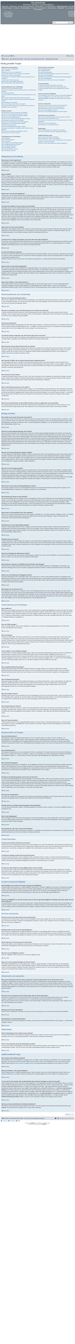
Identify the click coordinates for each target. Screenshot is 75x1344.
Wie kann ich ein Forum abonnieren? (47, 123)
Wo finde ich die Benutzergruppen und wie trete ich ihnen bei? (53, 73)
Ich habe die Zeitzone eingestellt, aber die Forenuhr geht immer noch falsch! (19, 95)
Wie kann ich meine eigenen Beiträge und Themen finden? (52, 111)
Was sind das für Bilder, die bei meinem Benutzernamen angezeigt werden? (18, 100)
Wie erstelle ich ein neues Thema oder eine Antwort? (15, 112)
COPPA (18, 209)
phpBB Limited (5, 353)
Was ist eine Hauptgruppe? (45, 78)
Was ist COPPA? (6, 70)
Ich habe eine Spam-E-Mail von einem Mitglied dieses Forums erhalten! (53, 89)
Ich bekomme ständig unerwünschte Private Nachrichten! (52, 86)
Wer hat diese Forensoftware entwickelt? (48, 137)
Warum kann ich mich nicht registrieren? (11, 72)
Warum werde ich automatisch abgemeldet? (12, 81)
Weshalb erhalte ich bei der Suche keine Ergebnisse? (51, 106)
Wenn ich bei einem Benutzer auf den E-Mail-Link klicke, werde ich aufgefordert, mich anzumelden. (18, 106)
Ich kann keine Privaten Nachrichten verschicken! (50, 85)
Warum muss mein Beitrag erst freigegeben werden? (15, 131)
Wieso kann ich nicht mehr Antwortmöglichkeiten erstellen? (16, 118)
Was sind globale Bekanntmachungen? (11, 144)
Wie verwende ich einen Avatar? (9, 102)
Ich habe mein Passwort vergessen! (10, 80)
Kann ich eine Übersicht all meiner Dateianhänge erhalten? (52, 131)
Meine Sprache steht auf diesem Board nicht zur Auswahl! (16, 97)
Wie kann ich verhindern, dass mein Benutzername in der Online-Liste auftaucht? (19, 90)
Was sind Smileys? (6, 141)
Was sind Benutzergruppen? (45, 72)
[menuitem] (13, 56)
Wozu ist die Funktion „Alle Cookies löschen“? (13, 83)
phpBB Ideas (9, 1074)
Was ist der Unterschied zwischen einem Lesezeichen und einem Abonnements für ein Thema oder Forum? (54, 117)
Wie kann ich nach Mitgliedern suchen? (48, 110)
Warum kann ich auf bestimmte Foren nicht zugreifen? (15, 121)
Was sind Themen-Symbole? (9, 150)
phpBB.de (17, 353)
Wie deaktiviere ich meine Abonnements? (48, 124)
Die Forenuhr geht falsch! (8, 93)
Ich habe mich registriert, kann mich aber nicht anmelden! (16, 73)
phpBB (32, 1123)
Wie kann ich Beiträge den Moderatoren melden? (14, 126)
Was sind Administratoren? (44, 69)
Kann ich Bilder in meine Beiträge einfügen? (12, 142)
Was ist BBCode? (6, 138)
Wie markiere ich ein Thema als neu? (11, 132)
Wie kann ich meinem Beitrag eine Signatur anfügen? (15, 115)
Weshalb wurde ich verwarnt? (9, 125)
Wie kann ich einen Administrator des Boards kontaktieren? (52, 143)
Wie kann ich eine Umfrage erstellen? (11, 117)
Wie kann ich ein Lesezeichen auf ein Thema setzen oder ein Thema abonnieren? (55, 120)
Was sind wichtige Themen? (8, 147)
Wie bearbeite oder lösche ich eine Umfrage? (13, 120)
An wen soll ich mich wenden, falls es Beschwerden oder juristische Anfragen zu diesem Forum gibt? (54, 140)
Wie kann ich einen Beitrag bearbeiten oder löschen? (15, 114)
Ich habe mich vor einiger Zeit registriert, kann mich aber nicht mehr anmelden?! (18, 77)
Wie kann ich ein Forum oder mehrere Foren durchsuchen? (53, 105)
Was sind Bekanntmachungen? (9, 146)
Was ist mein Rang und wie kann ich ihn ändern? (14, 104)
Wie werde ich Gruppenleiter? (45, 75)
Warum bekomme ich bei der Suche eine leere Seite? (51, 108)
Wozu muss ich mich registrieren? (10, 69)
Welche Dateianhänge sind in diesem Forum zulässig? (51, 130)
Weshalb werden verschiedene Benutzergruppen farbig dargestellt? (54, 76)
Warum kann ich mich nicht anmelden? (11, 75)
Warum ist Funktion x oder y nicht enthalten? (49, 138)
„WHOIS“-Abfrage (51, 1085)
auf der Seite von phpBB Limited (24, 1063)
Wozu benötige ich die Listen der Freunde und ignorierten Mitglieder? (55, 95)
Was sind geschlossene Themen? (10, 149)
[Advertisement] (37, 39)
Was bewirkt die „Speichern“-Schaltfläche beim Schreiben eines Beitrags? (17, 128)
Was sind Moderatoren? (44, 70)
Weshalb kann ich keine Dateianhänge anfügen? (13, 123)
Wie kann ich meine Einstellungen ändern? (12, 88)
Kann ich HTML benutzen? (8, 139)
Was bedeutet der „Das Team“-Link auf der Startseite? (51, 80)
